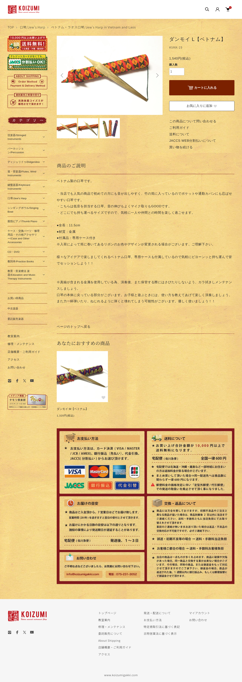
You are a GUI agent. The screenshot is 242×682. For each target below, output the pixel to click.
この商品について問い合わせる (192, 121)
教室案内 (13, 336)
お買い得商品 (16, 298)
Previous (62, 75)
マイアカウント (199, 613)
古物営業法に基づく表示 (160, 633)
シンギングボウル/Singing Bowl (23, 210)
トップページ (107, 613)
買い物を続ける (181, 147)
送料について (179, 134)
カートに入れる (201, 88)
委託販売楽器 (16, 319)
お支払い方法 (153, 620)
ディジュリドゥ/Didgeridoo (24, 162)
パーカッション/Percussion (16, 150)
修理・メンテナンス (21, 343)
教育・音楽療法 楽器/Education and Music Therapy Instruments (21, 275)
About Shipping (109, 640)
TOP (11, 27)
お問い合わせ (17, 367)
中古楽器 (13, 308)
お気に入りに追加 (202, 106)
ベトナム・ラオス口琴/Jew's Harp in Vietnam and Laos (93, 27)
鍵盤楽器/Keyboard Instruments (19, 187)
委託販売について (110, 633)
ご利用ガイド (179, 127)
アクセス (13, 359)
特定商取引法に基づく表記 (162, 627)
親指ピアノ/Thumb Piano (22, 221)
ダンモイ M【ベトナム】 (72, 408)
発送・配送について (157, 613)
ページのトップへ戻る (73, 326)
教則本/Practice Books (21, 261)
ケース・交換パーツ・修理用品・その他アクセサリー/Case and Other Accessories (24, 237)
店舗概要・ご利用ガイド (24, 351)
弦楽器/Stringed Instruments (17, 137)
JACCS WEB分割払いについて (192, 140)
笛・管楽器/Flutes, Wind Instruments (22, 173)
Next (157, 75)
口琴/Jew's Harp (32, 27)
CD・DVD (13, 251)
